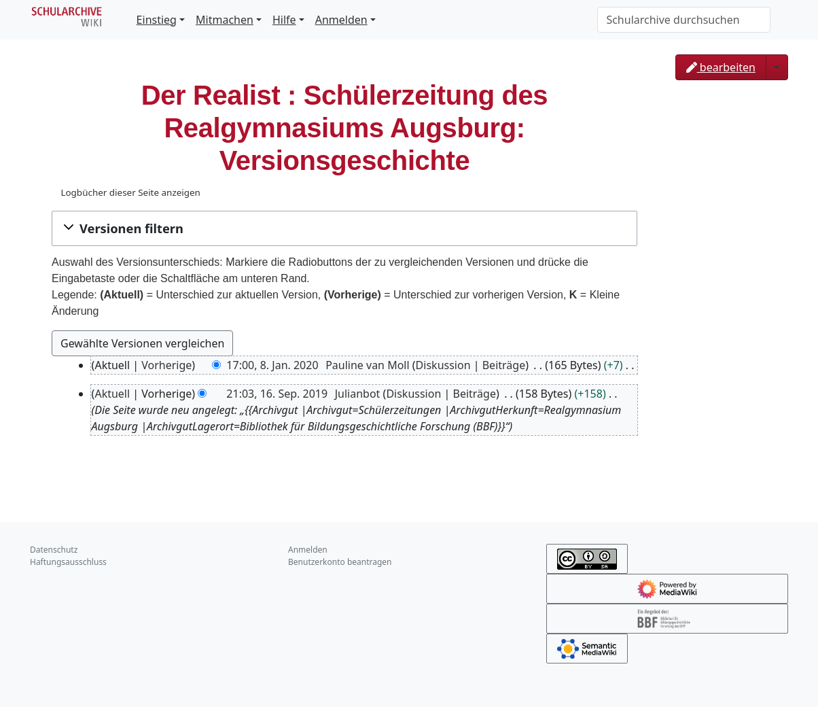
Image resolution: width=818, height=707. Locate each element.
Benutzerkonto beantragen (340, 562)
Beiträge (503, 365)
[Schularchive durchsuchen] (683, 20)
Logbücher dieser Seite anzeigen (130, 192)
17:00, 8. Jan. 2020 (272, 365)
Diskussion (443, 365)
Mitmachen (224, 19)
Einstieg (157, 19)
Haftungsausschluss (68, 562)
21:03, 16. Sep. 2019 (276, 393)
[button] (344, 228)
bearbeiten (720, 67)
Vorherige (166, 365)
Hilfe (284, 19)
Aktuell (112, 393)
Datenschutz (53, 549)
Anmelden (341, 19)
